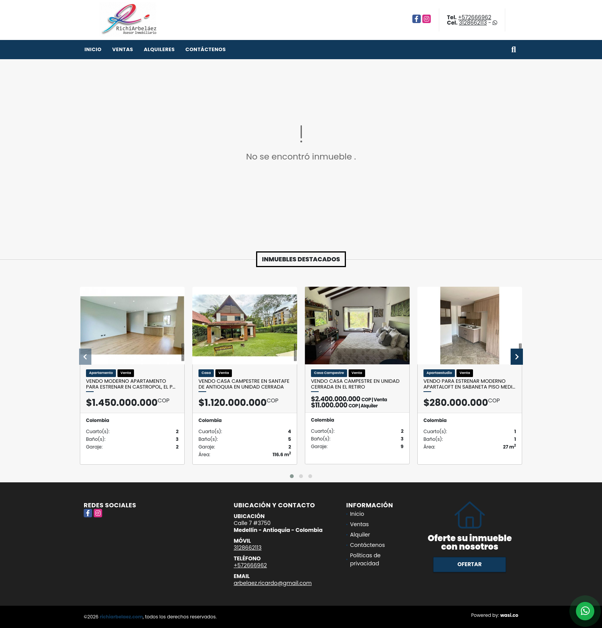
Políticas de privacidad (365, 559)
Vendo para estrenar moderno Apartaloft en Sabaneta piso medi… (469, 384)
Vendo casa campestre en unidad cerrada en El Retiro (355, 384)
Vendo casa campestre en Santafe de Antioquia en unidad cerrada (243, 384)
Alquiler (360, 534)
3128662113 (473, 23)
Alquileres (159, 49)
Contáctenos (205, 49)
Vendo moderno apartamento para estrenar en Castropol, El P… (130, 384)
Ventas (122, 49)
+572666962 (474, 17)
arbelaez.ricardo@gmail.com (273, 583)
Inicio (92, 49)
